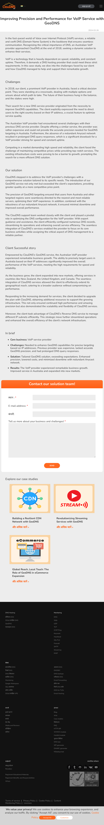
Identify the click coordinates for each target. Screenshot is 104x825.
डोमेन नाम (57, 683)
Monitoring (58, 613)
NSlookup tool (59, 752)
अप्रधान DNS (58, 667)
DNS (55, 617)
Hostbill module (59, 735)
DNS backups (59, 674)
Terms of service (12, 800)
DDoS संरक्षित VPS (11, 693)
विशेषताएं (56, 722)
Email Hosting (59, 693)
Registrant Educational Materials (17, 774)
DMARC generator (60, 748)
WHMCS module (60, 732)
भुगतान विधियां (58, 738)
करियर (7, 732)
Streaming (57, 650)
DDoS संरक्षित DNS (11, 620)
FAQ (55, 725)
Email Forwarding (60, 680)
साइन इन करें (86, 6)
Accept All (47, 817)
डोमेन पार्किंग (9, 690)
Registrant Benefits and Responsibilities (20, 778)
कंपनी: (11, 414)
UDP (55, 623)
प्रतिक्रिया (8, 728)
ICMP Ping (57, 630)
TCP (55, 627)
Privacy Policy (29, 800)
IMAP (56, 653)
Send (52, 465)
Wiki (55, 715)
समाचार (7, 715)
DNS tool (57, 742)
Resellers (8, 769)
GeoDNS (8, 623)
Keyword (57, 633)
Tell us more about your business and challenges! (37, 421)
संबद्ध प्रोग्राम (9, 765)
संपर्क (7, 719)
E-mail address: (18, 406)
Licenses (28, 803)
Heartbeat (57, 637)
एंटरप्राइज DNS (10, 627)
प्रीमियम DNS (9, 617)
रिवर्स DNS (8, 670)
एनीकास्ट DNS (58, 677)
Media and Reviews (12, 725)
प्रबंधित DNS (9, 677)
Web (55, 620)
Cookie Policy (45, 800)
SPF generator (59, 745)
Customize (64, 817)
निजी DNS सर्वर (59, 687)
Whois (7, 781)
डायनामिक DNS (10, 667)
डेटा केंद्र (7, 722)
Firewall (57, 643)
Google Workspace (12, 683)
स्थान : (12, 397)
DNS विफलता (9, 674)
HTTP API (57, 728)
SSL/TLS (57, 640)
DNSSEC (57, 670)
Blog (55, 712)
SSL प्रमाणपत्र (9, 687)
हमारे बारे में (8, 712)
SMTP (56, 646)
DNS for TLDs (59, 690)
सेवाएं (7, 663)
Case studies (58, 719)
